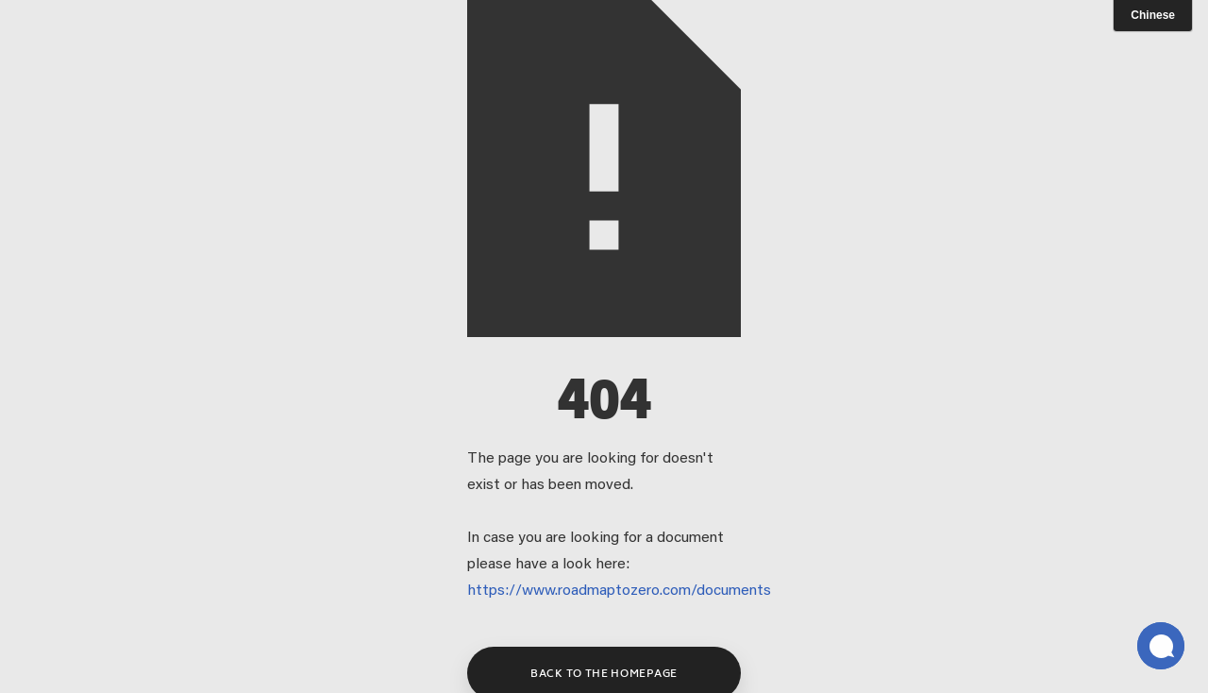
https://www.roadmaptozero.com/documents (619, 591)
